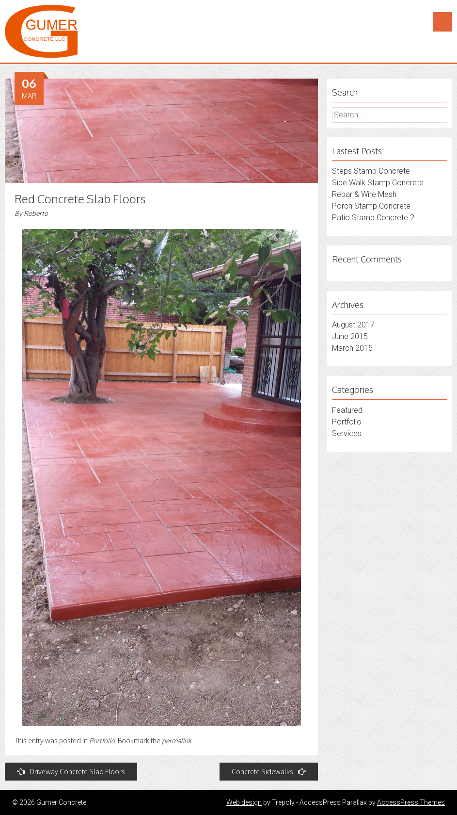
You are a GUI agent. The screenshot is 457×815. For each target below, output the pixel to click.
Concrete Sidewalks (269, 771)
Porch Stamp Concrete (371, 206)
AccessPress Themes (411, 802)
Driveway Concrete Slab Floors (71, 771)
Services (347, 433)
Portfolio (102, 740)
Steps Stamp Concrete (371, 171)
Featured (347, 410)
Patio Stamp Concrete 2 (373, 217)
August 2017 (353, 324)
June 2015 (350, 336)
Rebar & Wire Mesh (364, 194)
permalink (176, 740)
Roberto (36, 213)
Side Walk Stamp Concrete (378, 182)
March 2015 (352, 348)
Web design (244, 802)
